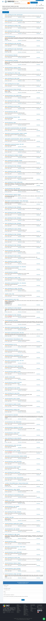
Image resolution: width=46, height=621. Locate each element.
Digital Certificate (26, 609)
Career (4, 612)
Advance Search (34, 2)
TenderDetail (28, 619)
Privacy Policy (30, 618)
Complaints (18, 608)
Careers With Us (19, 610)
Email (5, 591)
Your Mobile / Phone (7, 588)
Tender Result (25, 608)
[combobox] (23, 597)
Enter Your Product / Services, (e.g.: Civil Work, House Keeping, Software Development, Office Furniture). (16, 596)
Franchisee (18, 609)
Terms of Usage (26, 618)
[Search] (29, 3)
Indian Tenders (25, 606)
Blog (31, 610)
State (31, 606)
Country (32, 609)
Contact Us (18, 612)
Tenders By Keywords (33, 608)
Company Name (6, 585)
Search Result (5, 12)
